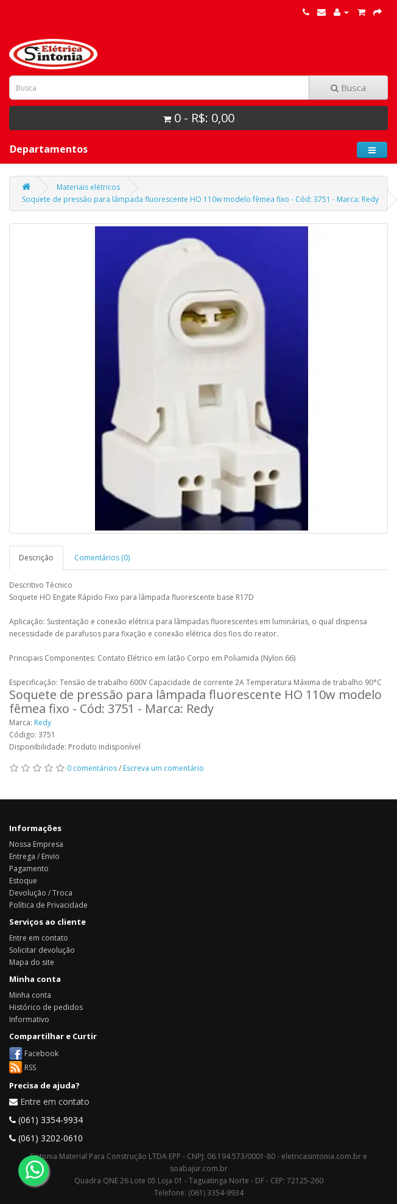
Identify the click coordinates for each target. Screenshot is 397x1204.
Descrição (36, 557)
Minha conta (30, 995)
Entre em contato (38, 938)
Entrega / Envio (34, 856)
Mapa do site (31, 962)
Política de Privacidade (48, 905)
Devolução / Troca (40, 893)
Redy (42, 722)
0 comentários (92, 768)
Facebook (41, 1053)
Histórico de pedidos (46, 1007)
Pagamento (29, 868)
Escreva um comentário (163, 768)
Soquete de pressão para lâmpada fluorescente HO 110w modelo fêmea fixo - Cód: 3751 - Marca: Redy (200, 199)
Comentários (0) (102, 557)
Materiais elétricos (88, 187)
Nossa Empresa (36, 844)
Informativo (29, 1019)
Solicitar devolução (42, 950)
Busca (348, 88)
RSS (30, 1067)
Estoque (23, 880)
